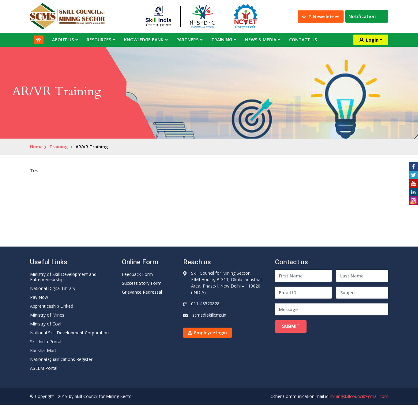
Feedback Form (137, 274)
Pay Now (39, 297)
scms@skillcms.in (209, 315)
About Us (63, 40)
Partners (187, 40)
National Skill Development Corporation (69, 333)
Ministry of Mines (47, 315)
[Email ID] (303, 293)
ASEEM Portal (43, 368)
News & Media (260, 40)
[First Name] (303, 276)
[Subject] (362, 293)
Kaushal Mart (43, 350)
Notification (366, 16)
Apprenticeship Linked (51, 306)
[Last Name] (362, 276)
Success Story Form (141, 283)
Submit (290, 326)
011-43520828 (205, 304)
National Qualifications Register (61, 359)
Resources (99, 40)
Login (369, 40)
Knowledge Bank (144, 40)
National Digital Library (52, 288)
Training (221, 40)
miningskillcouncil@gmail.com (359, 396)
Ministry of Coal (45, 324)
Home (36, 147)
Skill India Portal (45, 341)
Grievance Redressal (142, 292)
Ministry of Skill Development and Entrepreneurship (63, 276)
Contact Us (303, 40)
